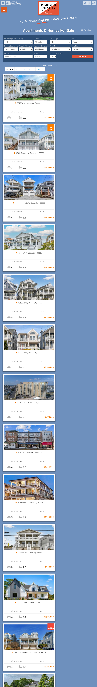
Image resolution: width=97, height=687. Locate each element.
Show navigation (4, 9)
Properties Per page (56, 53)
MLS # (36, 53)
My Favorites (86, 30)
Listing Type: (54, 39)
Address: (7, 53)
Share (36, 112)
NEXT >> (40, 69)
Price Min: (53, 46)
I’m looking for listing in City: (14, 39)
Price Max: (75, 46)
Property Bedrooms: (11, 46)
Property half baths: (40, 46)
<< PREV (9, 69)
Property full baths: (25, 46)
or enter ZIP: (38, 39)
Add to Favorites (14, 112)
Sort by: (74, 39)
